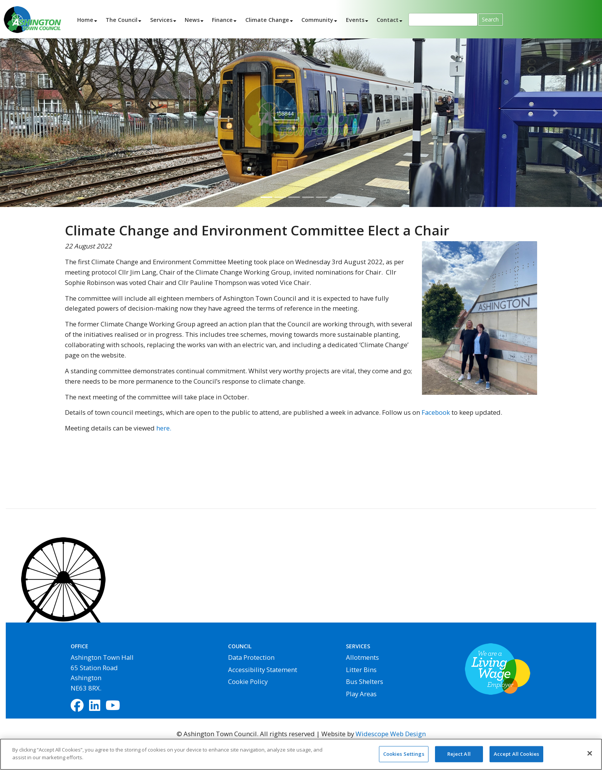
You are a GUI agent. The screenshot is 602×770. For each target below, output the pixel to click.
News (192, 19)
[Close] (589, 756)
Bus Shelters (364, 681)
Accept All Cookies (516, 756)
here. (163, 428)
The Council (121, 19)
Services (161, 19)
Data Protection (251, 657)
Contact (388, 19)
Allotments (362, 657)
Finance (222, 19)
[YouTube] (113, 706)
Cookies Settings (403, 756)
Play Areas (361, 693)
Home (85, 19)
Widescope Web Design (391, 733)
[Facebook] (77, 706)
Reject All (459, 756)
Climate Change (267, 19)
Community (317, 19)
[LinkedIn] (94, 706)
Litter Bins (361, 669)
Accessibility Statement (262, 669)
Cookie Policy (248, 681)
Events (355, 19)
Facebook (436, 412)
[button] (45, 113)
